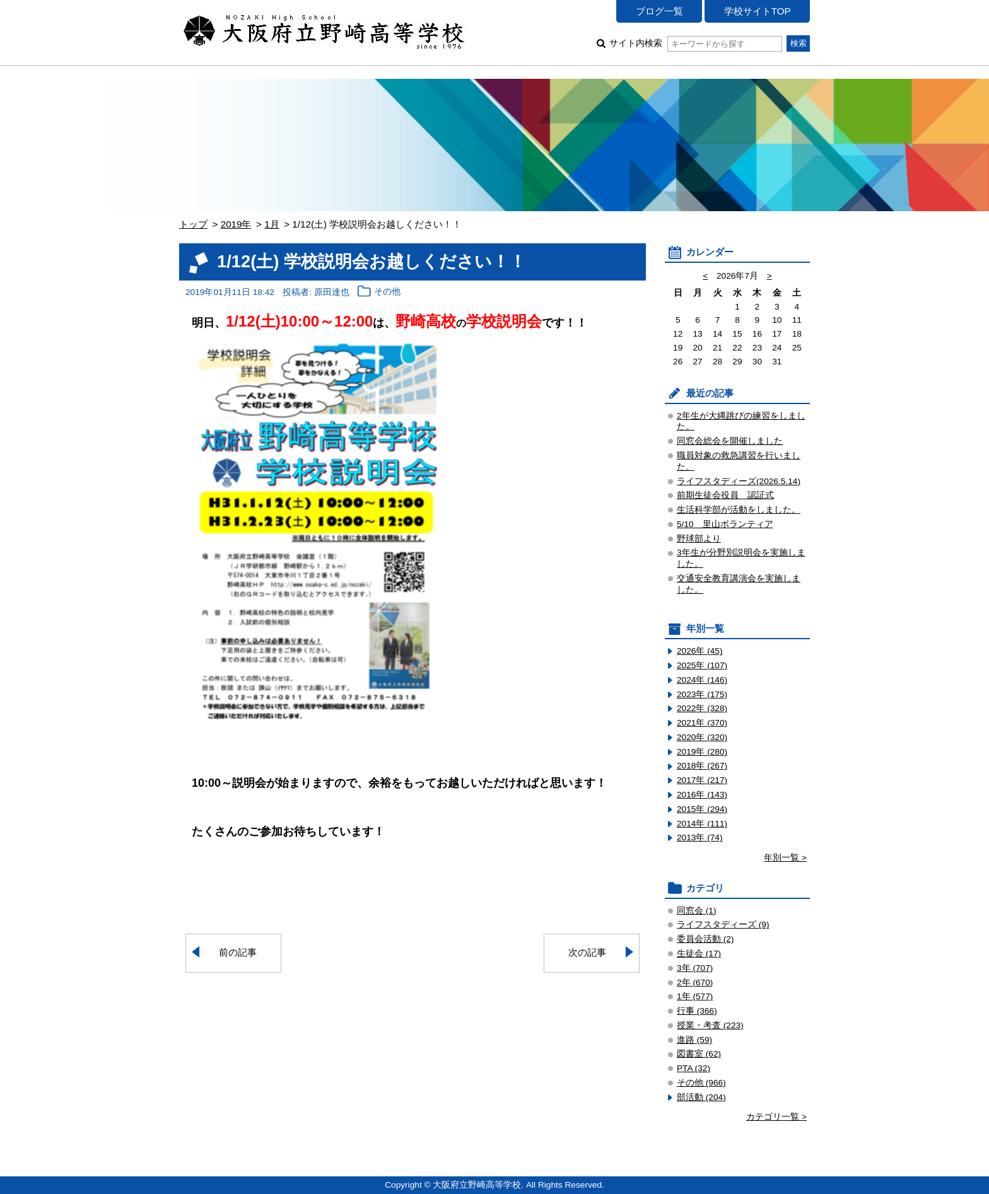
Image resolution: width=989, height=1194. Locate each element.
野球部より (699, 538)
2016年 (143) (702, 794)
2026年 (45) (700, 651)
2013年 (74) (700, 837)
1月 (271, 224)
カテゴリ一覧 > (776, 1117)
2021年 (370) (702, 722)
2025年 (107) (702, 665)
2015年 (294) (702, 809)
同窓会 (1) (697, 910)
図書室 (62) (699, 1053)
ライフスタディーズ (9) (723, 924)
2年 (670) (695, 982)
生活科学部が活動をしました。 (738, 509)
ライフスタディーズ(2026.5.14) (738, 481)
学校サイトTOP (757, 11)
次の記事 (587, 952)
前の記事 (238, 952)
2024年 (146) (702, 680)
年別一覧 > (785, 857)
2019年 (236, 224)
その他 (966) (701, 1082)
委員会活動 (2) (705, 939)
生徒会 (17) (699, 953)
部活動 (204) (701, 1097)
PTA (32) (693, 1068)
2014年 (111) (702, 823)
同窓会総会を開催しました (730, 441)
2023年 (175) (702, 694)
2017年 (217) (702, 780)
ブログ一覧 (659, 11)
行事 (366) (697, 1011)
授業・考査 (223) (710, 1025)
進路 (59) (694, 1040)
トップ (193, 224)
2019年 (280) (702, 751)
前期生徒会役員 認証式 (725, 495)
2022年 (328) (702, 708)
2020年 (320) (702, 737)
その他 (387, 292)
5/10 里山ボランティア (725, 524)
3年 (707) (695, 968)
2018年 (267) (702, 765)
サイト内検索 (695, 43)
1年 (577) (695, 996)
